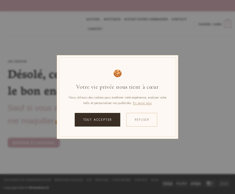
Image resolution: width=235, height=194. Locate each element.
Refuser (142, 119)
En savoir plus (142, 103)
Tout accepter (97, 119)
